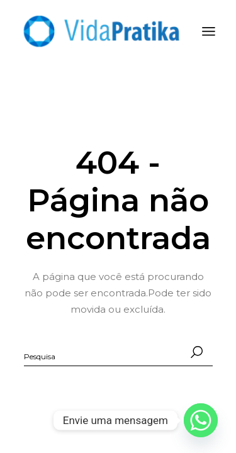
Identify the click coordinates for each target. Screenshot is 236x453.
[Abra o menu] (208, 31)
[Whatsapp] (201, 420)
